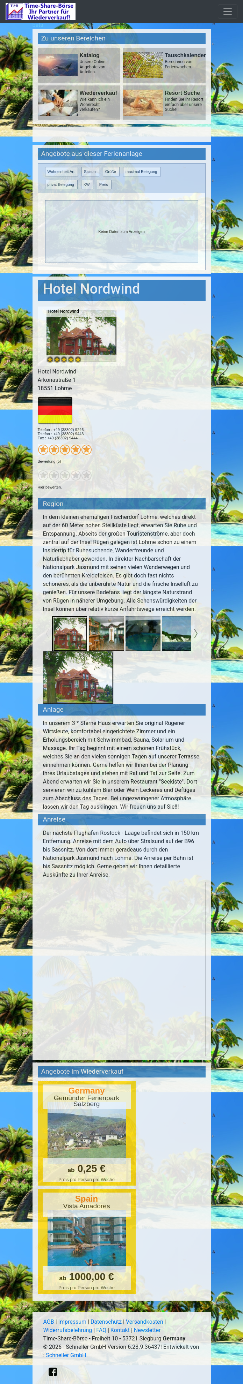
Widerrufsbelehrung (67, 1330)
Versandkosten (144, 1321)
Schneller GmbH (66, 1355)
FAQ (101, 1330)
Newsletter (147, 1330)
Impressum (72, 1321)
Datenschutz (106, 1321)
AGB (48, 1321)
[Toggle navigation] (227, 11)
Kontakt (120, 1330)
